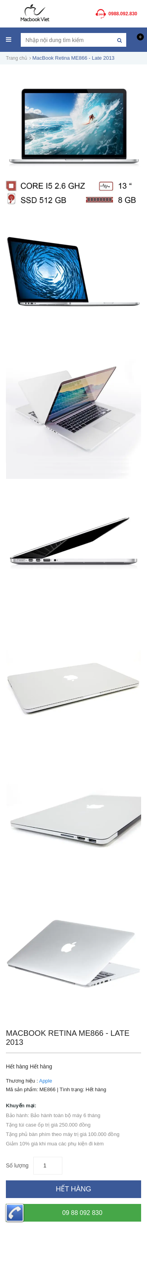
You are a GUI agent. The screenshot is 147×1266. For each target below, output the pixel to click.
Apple (45, 1081)
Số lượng (17, 1165)
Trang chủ (16, 58)
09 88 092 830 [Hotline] (54, 1213)
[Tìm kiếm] (119, 40)
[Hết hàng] (73, 1189)
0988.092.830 (123, 13)
